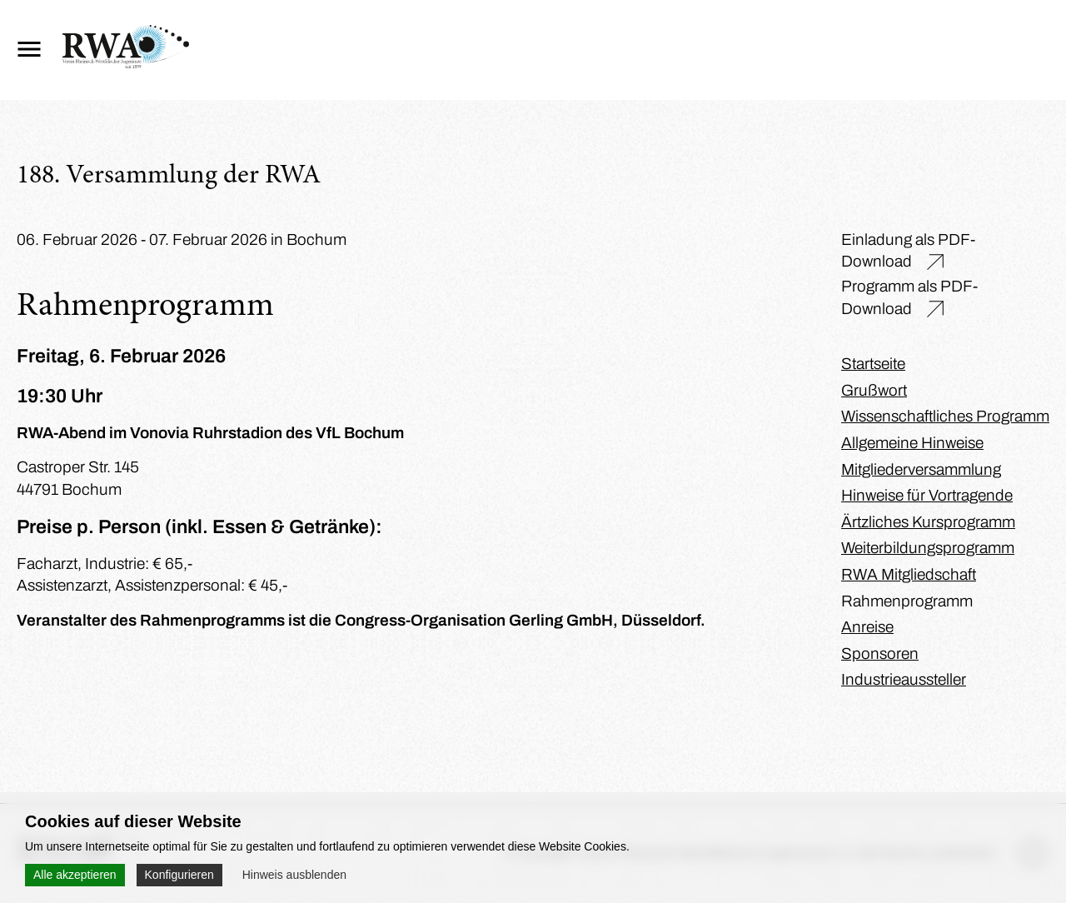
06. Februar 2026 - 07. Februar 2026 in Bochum (181, 239)
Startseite (873, 363)
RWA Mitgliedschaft (908, 574)
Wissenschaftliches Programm (945, 416)
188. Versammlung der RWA (169, 176)
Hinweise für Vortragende (927, 495)
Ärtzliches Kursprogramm (928, 522)
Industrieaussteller (903, 679)
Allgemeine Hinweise (912, 443)
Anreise (867, 627)
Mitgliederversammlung (921, 469)
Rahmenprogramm (907, 601)
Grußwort (874, 390)
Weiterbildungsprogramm (927, 547)
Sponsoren (880, 653)
